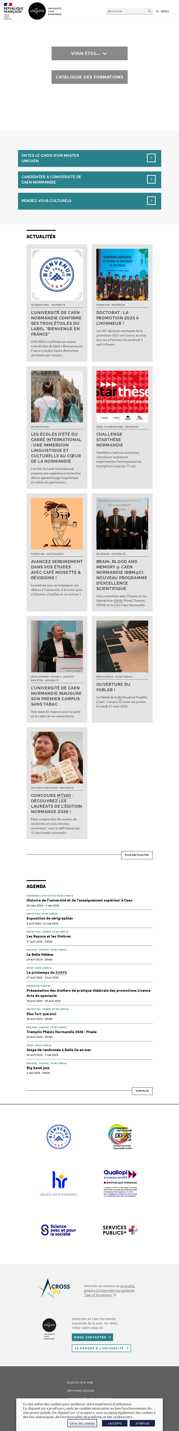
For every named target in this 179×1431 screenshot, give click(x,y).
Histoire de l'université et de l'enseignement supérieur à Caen (79, 900)
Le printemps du (47, 972)
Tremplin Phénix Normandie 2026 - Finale (62, 1031)
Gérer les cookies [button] (82, 1423)
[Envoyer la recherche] (149, 11)
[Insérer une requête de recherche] (129, 11)
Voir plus (142, 1091)
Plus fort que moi (41, 1013)
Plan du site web (80, 1382)
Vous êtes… (85, 53)
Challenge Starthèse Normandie (109, 439)
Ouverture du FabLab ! (113, 687)
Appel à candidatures (110, 427)
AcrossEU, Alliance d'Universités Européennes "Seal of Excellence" (109, 1290)
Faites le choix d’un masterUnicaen (50, 158)
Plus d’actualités (137, 855)
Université (58, 305)
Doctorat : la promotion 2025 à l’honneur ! (117, 318)
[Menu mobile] (162, 11)
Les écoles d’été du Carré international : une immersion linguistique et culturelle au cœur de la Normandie (56, 448)
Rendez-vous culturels (47, 201)
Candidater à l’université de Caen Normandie (51, 179)
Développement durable (46, 677)
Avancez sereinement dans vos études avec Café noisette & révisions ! (57, 569)
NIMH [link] (118, 600)
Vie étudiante (54, 554)
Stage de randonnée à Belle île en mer (59, 1049)
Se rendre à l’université (99, 1348)
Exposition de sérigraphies (50, 918)
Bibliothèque (104, 677)
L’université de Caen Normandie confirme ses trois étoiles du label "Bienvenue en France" (56, 323)
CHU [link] (117, 605)
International (40, 305)
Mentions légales (80, 1390)
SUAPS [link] (61, 972)
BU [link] (120, 697)
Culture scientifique (44, 788)
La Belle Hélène (40, 954)
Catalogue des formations (89, 77)
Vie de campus (123, 677)
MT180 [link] (64, 795)
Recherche (118, 305)
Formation (103, 305)
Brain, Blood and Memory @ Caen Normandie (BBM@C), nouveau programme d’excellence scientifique (121, 575)
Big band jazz (38, 1067)
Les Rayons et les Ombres (49, 936)
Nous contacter (90, 1337)
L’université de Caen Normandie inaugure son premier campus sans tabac (56, 696)
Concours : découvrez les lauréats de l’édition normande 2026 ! (56, 803)
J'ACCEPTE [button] (115, 1423)
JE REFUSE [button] (142, 1423)
